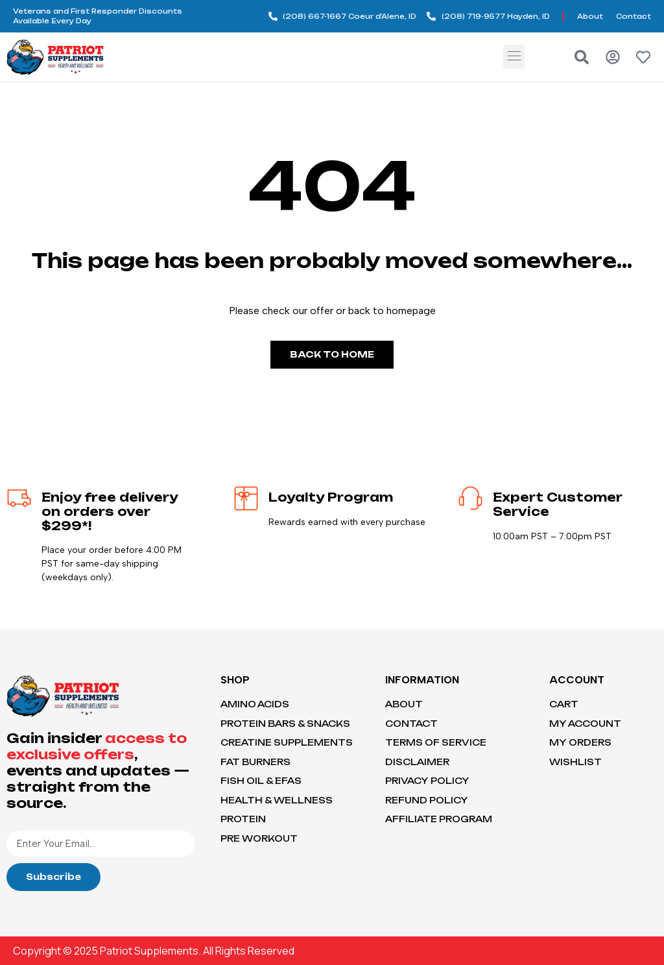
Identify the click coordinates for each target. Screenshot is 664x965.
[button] (514, 57)
